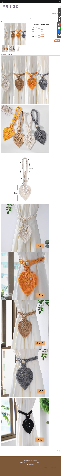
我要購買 (42, 29)
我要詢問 (57, 41)
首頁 (50, 13)
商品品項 (54, 13)
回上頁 (58, 451)
